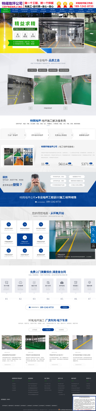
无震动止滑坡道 (34, 10)
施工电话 (90, 10)
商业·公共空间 (42, 70)
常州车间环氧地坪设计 (33, 383)
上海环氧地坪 (29, 405)
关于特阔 (81, 10)
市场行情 (48, 329)
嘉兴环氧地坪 (41, 405)
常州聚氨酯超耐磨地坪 (33, 388)
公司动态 (34, 329)
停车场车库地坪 (24, 10)
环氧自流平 (60, 392)
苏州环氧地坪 (4, 405)
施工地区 (52, 10)
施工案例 (62, 10)
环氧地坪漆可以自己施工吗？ (56, 355)
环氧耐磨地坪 (61, 390)
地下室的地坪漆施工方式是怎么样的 (81, 355)
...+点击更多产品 (61, 394)
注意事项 (14, 390)
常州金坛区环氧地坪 (75, 388)
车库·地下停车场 (64, 70)
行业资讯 (61, 329)
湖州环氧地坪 (17, 405)
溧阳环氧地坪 (74, 385)
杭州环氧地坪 (23, 405)
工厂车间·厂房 (32, 70)
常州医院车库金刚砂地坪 (33, 392)
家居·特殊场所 (53, 70)
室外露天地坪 (61, 383)
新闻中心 (71, 10)
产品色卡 (14, 385)
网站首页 (5, 10)
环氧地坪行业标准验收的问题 (33, 355)
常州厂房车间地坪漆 (32, 385)
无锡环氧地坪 (54, 405)
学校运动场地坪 (61, 385)
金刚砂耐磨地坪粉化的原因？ (9, 355)
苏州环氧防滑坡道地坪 (33, 390)
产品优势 (14, 388)
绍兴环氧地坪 (35, 405)
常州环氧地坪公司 (75, 383)
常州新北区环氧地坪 (75, 392)
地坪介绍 (43, 10)
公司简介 (14, 383)
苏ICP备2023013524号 (53, 409)
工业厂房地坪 (15, 10)
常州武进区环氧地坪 (75, 390)
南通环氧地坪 (10, 405)
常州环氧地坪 (47, 405)
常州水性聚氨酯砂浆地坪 (33, 394)
